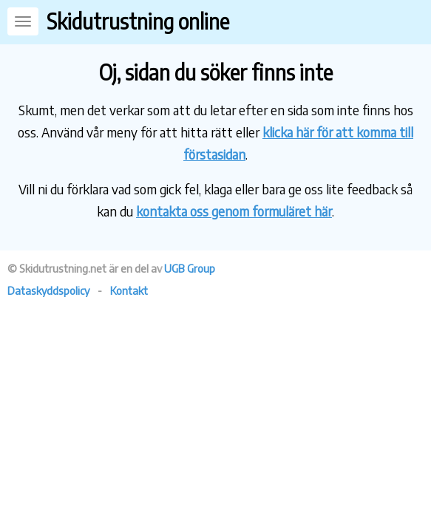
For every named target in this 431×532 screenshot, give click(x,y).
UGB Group (189, 268)
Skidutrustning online (138, 21)
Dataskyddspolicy (48, 290)
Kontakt (129, 290)
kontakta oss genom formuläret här (234, 210)
